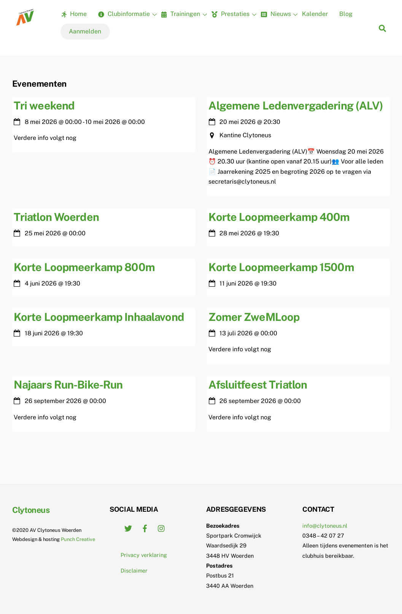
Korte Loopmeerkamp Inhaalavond (99, 317)
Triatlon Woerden (56, 217)
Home (74, 13)
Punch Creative (78, 539)
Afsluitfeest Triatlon (257, 384)
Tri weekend (44, 105)
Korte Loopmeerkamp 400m (279, 217)
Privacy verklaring (144, 555)
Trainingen (183, 14)
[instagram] (161, 527)
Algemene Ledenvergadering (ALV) (295, 105)
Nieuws (278, 14)
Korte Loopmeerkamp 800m (84, 267)
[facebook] (145, 527)
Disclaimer (134, 570)
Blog (346, 13)
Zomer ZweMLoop (253, 317)
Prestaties (232, 14)
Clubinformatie (126, 14)
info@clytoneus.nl (324, 525)
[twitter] (128, 527)
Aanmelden (85, 31)
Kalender (315, 13)
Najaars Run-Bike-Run (68, 384)
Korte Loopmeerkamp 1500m (281, 267)
